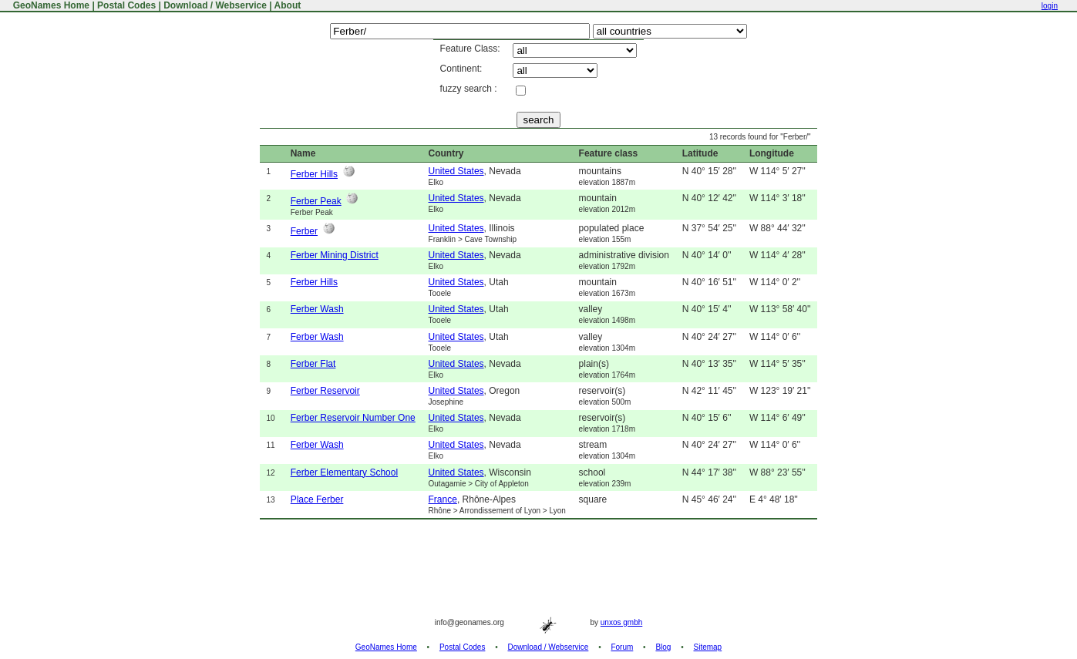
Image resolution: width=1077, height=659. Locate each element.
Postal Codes (126, 5)
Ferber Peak (316, 201)
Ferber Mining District (335, 255)
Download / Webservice (215, 5)
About (287, 5)
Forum (622, 647)
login (1050, 6)
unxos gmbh (621, 622)
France (443, 499)
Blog (663, 647)
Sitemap (708, 647)
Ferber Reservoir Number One (353, 417)
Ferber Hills (314, 174)
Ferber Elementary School (344, 472)
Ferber (304, 231)
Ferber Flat (313, 363)
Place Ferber (317, 499)
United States (456, 171)
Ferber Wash (317, 309)
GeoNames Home (49, 5)
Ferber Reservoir (325, 390)
